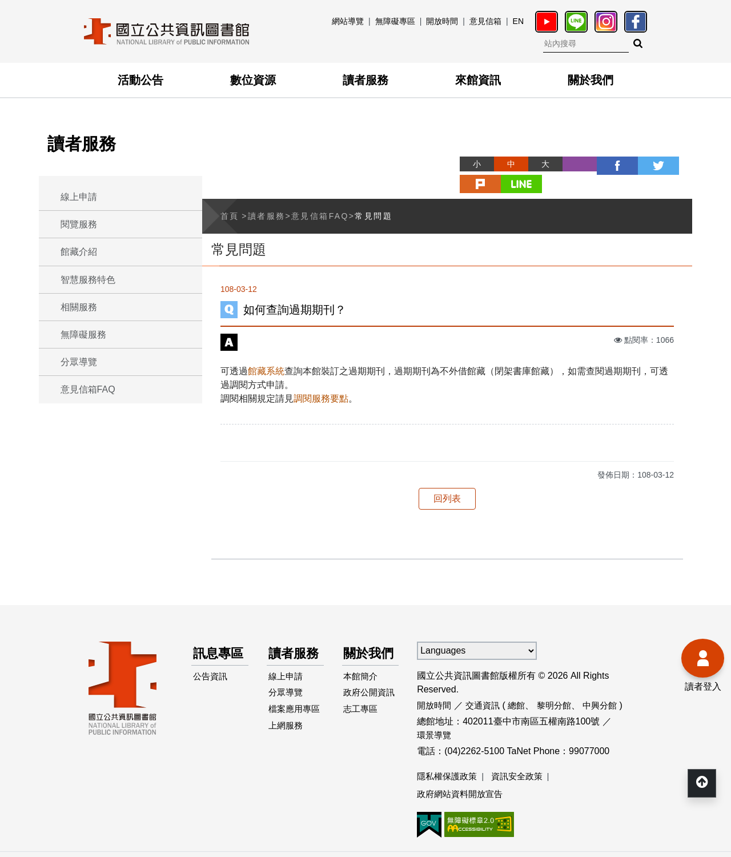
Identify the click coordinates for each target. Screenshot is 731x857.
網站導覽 (348, 21)
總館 (521, 683)
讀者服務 (365, 80)
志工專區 (362, 727)
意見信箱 (485, 21)
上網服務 (287, 746)
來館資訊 (478, 80)
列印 (538, 164)
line (675, 164)
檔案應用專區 (292, 720)
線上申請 (79, 197)
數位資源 (253, 80)
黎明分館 (561, 683)
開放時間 (442, 21)
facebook (572, 164)
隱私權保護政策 (449, 754)
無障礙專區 (395, 21)
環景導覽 (435, 713)
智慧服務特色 (88, 280)
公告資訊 (212, 677)
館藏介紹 (79, 252)
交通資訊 (486, 683)
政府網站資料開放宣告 (462, 773)
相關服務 (79, 307)
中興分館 (609, 683)
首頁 (229, 194)
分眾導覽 (79, 362)
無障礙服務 (83, 334)
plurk (641, 164)
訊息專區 (214, 642)
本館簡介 (362, 677)
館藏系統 (266, 349)
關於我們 (590, 80)
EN (518, 21)
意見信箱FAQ (88, 389)
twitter (606, 164)
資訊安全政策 (522, 754)
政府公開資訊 (367, 702)
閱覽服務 (79, 224)
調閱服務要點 (321, 377)
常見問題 (373, 194)
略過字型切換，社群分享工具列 (422, 153)
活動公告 (140, 80)
